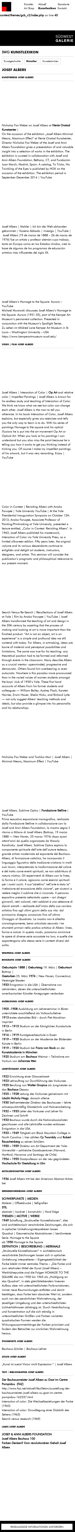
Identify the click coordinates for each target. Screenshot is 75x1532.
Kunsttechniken (50, 61)
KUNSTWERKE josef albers (17, 77)
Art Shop (29, 8)
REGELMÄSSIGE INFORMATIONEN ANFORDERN (36, 1526)
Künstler (28, 4)
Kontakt (62, 8)
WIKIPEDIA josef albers (16, 953)
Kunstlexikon (47, 8)
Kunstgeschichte (12, 61)
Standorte (63, 4)
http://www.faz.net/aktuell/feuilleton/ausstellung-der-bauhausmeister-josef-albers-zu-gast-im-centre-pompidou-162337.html (36, 1393)
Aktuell (42, 4)
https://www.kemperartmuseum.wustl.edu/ (29, 336)
